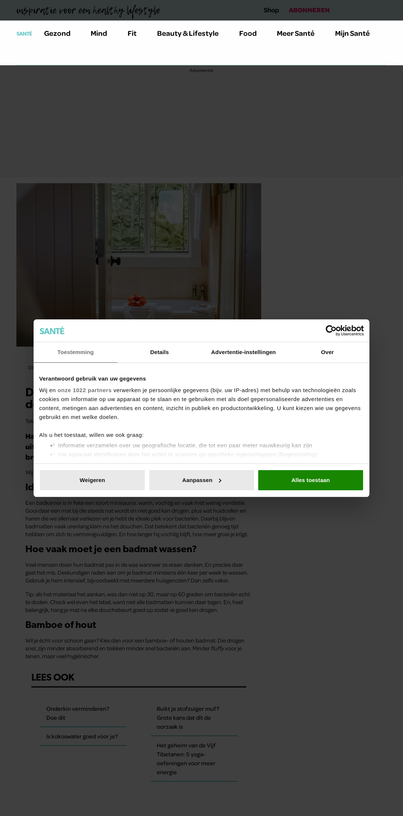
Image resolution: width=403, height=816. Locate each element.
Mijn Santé (358, 33)
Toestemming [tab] (75, 352)
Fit (136, 33)
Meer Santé (300, 33)
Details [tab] (159, 352)
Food (252, 33)
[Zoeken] (22, 56)
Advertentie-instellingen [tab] (243, 352)
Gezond (61, 33)
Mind (103, 33)
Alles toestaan (310, 480)
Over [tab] (327, 352)
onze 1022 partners (84, 390)
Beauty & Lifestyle (192, 33)
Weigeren (92, 480)
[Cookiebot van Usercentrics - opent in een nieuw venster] (331, 330)
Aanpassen (201, 480)
